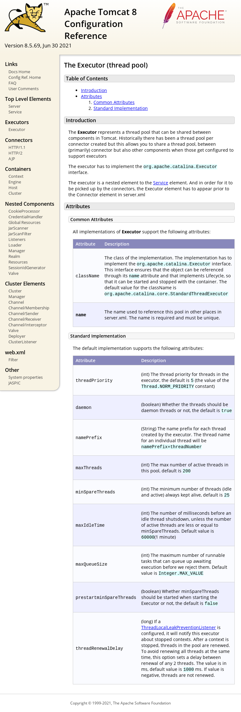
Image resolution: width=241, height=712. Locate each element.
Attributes (91, 96)
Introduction (94, 90)
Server (14, 106)
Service (15, 112)
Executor (16, 129)
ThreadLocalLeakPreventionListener (178, 627)
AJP (11, 158)
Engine (14, 182)
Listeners (16, 239)
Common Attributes (114, 102)
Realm (14, 256)
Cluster (15, 193)
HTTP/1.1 (16, 147)
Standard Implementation (121, 108)
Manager (16, 250)
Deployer (16, 336)
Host (13, 187)
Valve (13, 273)
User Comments (23, 88)
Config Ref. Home (24, 77)
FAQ (12, 83)
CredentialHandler (25, 217)
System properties (25, 377)
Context (16, 176)
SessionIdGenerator (27, 267)
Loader (15, 245)
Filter (13, 359)
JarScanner (18, 228)
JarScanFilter (19, 233)
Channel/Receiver (24, 319)
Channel (16, 302)
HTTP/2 (15, 153)
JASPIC (14, 383)
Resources (18, 262)
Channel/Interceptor (27, 325)
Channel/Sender (23, 313)
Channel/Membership (28, 308)
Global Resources (24, 222)
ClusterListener (22, 342)
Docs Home (19, 71)
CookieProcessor (24, 211)
